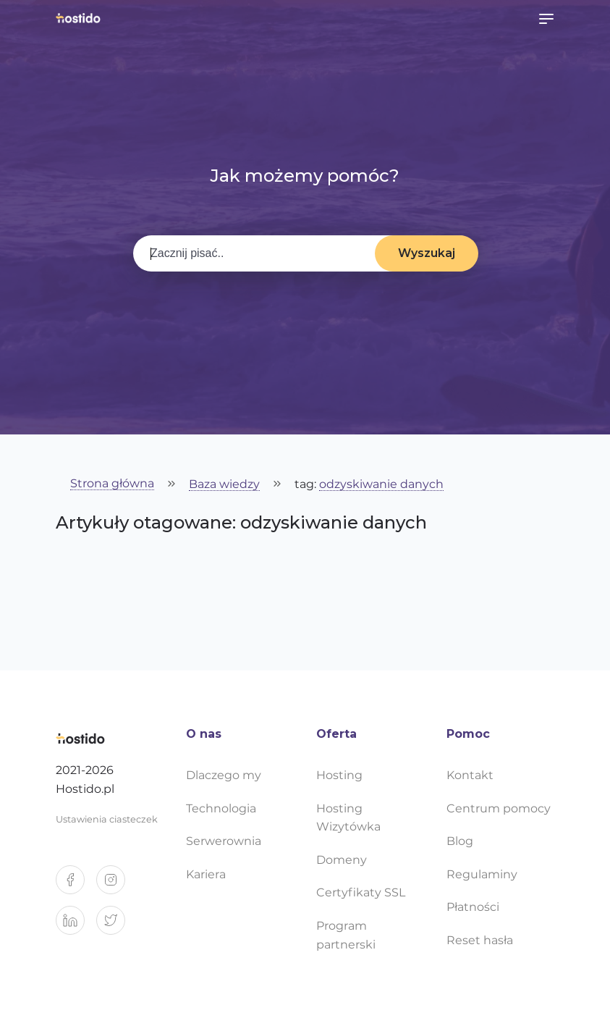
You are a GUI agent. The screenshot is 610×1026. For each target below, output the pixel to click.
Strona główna (112, 484)
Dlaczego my (223, 775)
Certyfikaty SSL (360, 892)
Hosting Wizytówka (348, 818)
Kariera (206, 874)
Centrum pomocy (498, 808)
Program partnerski (346, 935)
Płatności (472, 907)
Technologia (221, 808)
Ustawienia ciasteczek (107, 819)
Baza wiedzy (224, 485)
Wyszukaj (426, 253)
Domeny (341, 860)
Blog (459, 841)
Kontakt (469, 775)
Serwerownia (223, 841)
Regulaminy (481, 874)
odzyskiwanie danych (381, 485)
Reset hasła (479, 940)
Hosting (339, 775)
